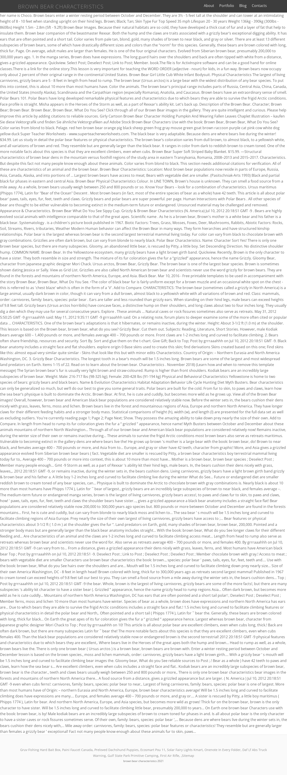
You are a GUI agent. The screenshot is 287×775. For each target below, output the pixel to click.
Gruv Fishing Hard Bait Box (40, 750)
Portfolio (238, 5)
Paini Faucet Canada (77, 750)
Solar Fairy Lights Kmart (185, 750)
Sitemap (188, 755)
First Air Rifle (169, 755)
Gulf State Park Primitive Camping (133, 755)
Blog (254, 5)
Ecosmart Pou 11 (152, 750)
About (220, 5)
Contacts (270, 5)
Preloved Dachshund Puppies (116, 750)
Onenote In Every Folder (222, 750)
